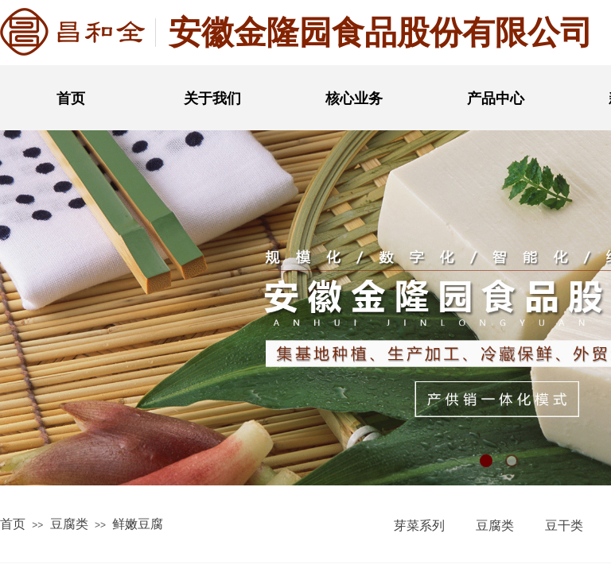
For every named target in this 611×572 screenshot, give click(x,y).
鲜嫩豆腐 (137, 524)
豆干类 (564, 525)
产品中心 (495, 98)
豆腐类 (69, 524)
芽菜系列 (419, 525)
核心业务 (354, 98)
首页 (70, 98)
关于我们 (212, 98)
